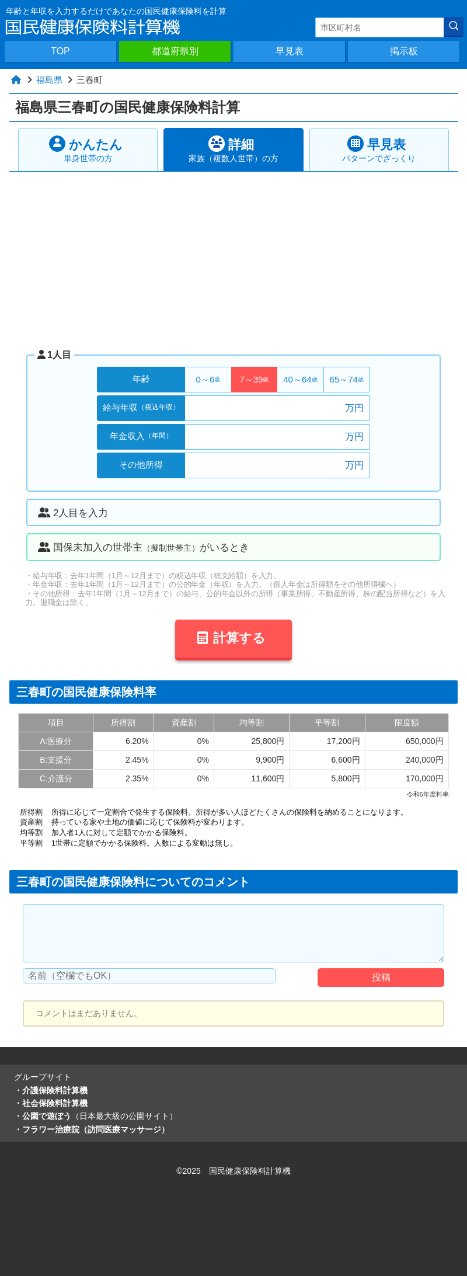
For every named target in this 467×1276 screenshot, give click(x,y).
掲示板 (404, 51)
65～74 (347, 379)
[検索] (453, 27)
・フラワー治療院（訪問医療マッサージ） (91, 1129)
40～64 (300, 379)
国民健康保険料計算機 (250, 1171)
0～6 (208, 379)
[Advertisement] (234, 259)
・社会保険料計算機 (51, 1103)
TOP (60, 51)
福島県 (49, 80)
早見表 (290, 51)
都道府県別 (175, 51)
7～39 (254, 379)
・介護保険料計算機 (51, 1090)
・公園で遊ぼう (95, 1116)
